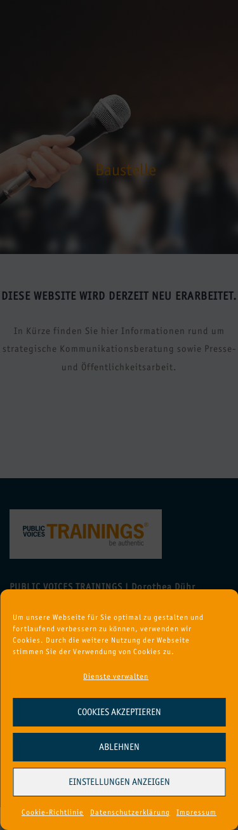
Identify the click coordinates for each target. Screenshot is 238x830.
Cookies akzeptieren (119, 712)
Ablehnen (119, 747)
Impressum (196, 812)
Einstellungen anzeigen (119, 781)
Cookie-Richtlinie (53, 812)
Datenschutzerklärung (130, 812)
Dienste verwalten (116, 676)
